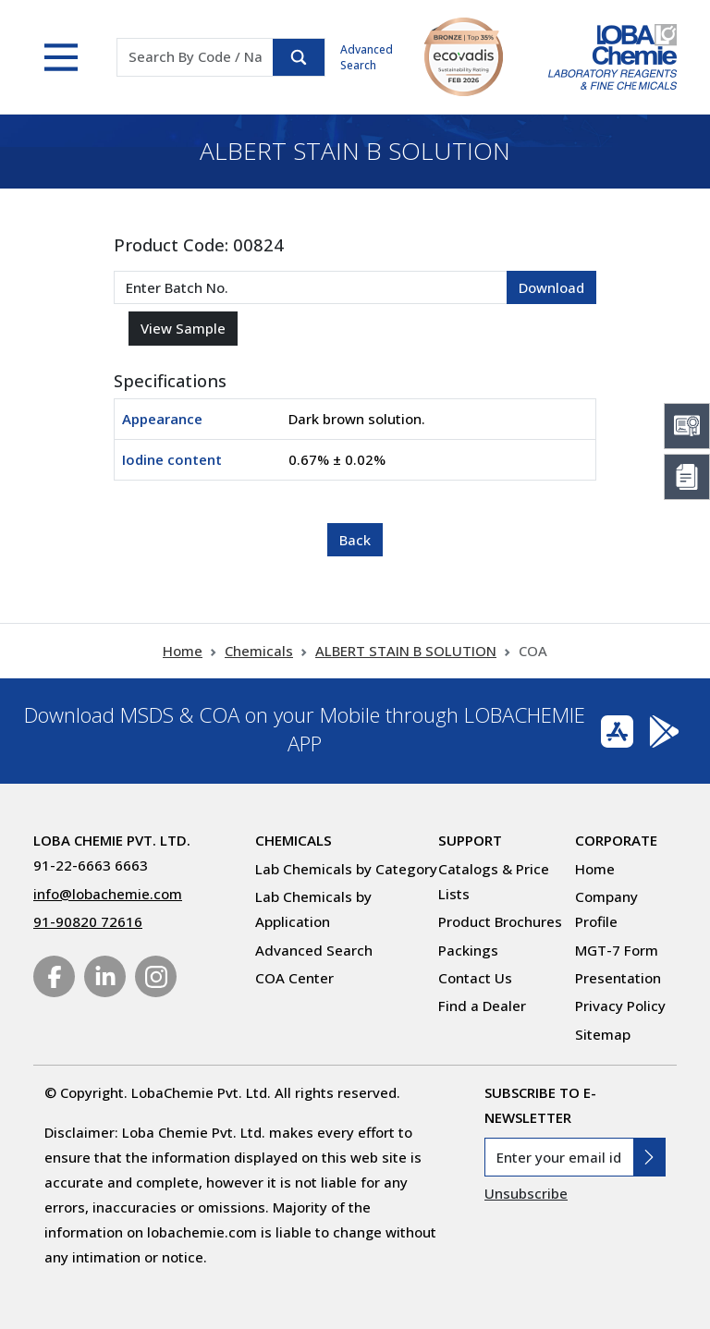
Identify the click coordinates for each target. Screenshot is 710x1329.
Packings (468, 950)
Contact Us (475, 978)
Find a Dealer (482, 1005)
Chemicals (259, 650)
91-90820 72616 (87, 921)
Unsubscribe (526, 1193)
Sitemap (602, 1034)
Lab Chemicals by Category (346, 869)
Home (182, 650)
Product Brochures (500, 921)
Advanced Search (366, 57)
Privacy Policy (620, 1005)
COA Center (294, 978)
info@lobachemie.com (107, 893)
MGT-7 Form (616, 950)
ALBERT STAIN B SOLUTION (405, 650)
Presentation (618, 978)
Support (470, 840)
